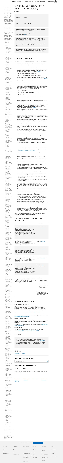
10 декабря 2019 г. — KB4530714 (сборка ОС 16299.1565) (8, 103)
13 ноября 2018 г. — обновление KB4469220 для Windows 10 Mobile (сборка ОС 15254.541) (8, 278)
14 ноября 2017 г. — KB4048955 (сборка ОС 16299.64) (8, 416)
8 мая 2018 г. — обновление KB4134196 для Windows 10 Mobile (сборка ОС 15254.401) (8, 350)
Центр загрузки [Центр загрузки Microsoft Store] (15, 449)
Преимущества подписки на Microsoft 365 (17, 380)
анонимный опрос (19, 344)
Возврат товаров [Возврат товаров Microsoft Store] (15, 452)
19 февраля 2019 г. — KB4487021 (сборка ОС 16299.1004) (8, 238)
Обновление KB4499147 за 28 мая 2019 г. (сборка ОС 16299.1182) (8, 193)
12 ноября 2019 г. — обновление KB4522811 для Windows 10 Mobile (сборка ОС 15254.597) (8, 113)
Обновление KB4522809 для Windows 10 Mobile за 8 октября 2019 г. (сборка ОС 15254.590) (8, 125)
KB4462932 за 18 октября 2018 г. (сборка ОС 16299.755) (8, 285)
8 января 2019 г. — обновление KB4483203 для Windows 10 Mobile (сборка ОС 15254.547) (8, 258)
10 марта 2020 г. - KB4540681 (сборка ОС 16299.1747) (8, 81)
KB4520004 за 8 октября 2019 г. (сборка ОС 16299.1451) (7, 130)
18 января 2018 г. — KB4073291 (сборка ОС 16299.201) (8, 394)
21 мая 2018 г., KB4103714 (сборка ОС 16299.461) (8, 346)
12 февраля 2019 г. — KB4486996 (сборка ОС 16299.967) (8, 247)
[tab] (19, 368)
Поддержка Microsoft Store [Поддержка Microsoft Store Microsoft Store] (16, 451)
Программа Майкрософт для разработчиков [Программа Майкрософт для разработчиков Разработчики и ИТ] (45, 448)
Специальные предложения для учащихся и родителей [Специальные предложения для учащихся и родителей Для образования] (27, 459)
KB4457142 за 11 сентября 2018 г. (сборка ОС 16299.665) (8, 304)
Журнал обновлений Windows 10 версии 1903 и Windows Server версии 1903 (8, 28)
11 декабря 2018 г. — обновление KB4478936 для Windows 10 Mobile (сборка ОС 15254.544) (8, 266)
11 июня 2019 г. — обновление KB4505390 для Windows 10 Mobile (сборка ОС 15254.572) (8, 188)
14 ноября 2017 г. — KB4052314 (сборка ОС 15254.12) (8, 419)
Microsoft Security (35, 378)
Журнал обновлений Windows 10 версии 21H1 (8, 13)
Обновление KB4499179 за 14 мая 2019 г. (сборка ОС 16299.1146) (8, 206)
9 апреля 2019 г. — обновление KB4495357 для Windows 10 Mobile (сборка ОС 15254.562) (8, 215)
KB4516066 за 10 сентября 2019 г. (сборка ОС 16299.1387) (7, 145)
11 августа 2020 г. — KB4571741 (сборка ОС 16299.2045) (8, 55)
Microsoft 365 (19, 1)
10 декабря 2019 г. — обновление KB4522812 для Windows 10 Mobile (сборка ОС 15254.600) (8, 108)
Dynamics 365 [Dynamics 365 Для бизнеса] (33, 452)
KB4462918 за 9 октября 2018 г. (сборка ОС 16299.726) (8, 294)
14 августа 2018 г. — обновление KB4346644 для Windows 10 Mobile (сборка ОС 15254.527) (8, 316)
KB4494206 (34, 107)
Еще (35, 1)
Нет (41, 442)
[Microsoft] (6, 1)
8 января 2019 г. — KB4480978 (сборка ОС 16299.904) (8, 253)
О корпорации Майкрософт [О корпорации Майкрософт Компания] (54, 449)
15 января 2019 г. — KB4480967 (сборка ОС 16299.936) (8, 250)
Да (35, 442)
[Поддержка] (13, 1)
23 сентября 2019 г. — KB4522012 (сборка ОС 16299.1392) (8, 141)
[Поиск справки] (56, 1)
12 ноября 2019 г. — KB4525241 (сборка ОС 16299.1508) (8, 117)
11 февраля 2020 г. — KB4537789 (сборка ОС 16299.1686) (8, 88)
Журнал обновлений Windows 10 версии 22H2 (8, 7)
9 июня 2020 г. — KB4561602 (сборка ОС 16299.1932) (8, 65)
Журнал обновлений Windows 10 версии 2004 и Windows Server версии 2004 (8, 20)
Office (22, 1)
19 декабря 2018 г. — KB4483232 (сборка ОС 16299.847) (8, 262)
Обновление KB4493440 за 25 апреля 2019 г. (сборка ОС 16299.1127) (7, 210)
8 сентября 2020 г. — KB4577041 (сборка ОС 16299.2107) (8, 51)
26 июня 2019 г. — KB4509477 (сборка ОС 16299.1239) (8, 177)
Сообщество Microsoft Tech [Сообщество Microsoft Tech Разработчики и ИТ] (45, 454)
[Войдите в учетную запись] (59, 1)
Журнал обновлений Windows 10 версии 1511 (8, 433)
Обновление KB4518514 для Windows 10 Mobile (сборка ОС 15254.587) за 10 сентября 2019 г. (8, 150)
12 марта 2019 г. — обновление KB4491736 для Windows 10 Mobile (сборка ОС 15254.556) (8, 234)
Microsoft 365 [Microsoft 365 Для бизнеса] (33, 454)
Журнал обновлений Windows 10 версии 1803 (8, 36)
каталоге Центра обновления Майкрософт (22, 316)
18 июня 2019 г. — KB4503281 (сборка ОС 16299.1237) (8, 181)
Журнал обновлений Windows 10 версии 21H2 (8, 10)
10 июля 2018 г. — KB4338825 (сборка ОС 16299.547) (8, 331)
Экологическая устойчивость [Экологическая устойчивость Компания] (54, 456)
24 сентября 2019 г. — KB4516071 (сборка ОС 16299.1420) (8, 138)
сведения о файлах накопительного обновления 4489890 (28, 330)
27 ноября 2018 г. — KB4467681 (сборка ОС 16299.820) (8, 273)
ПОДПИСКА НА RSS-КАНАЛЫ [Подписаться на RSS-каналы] (20, 353)
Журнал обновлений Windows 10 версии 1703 (8, 427)
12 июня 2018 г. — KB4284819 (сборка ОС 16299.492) (8, 342)
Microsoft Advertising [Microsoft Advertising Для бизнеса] (34, 455)
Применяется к (18, 11)
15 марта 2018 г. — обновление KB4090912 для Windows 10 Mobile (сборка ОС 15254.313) (8, 373)
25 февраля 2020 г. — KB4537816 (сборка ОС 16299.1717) (8, 85)
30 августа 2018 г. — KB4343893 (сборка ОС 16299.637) (8, 312)
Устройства (31, 1)
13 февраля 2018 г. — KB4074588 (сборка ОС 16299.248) (8, 388)
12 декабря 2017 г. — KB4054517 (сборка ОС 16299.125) (8, 404)
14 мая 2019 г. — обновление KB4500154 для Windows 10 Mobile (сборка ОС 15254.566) (8, 201)
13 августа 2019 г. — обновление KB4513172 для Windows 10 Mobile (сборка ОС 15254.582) (8, 162)
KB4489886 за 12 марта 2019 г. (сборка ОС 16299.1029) (7, 229)
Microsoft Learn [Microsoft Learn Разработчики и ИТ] (43, 450)
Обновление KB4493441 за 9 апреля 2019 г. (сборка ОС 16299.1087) (7, 221)
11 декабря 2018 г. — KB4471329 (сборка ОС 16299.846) (8, 270)
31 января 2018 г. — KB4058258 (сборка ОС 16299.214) (8, 391)
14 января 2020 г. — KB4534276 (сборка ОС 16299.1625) (8, 95)
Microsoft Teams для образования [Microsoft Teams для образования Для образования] (25, 451)
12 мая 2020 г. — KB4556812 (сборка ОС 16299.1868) (8, 68)
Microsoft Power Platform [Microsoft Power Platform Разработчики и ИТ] (45, 457)
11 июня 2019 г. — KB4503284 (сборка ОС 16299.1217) (8, 184)
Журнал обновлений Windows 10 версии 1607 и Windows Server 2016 (9, 430)
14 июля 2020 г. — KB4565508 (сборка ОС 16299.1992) (8, 58)
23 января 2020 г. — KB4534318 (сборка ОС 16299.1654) (8, 91)
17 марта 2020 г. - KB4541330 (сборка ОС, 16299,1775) (8, 78)
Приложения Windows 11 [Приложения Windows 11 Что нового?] (6, 453)
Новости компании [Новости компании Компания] (53, 451)
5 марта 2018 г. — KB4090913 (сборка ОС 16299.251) (8, 381)
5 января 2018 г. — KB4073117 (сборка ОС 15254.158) (8, 398)
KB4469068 (39, 71)
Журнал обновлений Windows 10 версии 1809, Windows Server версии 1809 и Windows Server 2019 (8, 32)
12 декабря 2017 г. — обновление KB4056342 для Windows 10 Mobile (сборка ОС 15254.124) (8, 409)
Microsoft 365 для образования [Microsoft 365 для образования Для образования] (26, 453)
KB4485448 (41, 313)
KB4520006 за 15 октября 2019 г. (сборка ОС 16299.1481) (8, 121)
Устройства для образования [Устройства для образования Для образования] (26, 449)
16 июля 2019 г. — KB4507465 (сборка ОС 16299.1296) (8, 166)
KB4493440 (43, 241)
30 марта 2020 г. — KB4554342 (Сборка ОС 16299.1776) (8, 75)
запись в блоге (42, 340)
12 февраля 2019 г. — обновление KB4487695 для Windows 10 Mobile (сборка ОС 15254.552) (8, 242)
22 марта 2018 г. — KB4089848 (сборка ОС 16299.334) (8, 369)
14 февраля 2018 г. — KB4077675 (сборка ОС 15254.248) (8, 384)
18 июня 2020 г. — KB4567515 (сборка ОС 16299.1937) (8, 61)
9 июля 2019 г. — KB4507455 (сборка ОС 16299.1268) (8, 169)
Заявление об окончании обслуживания (7, 45)
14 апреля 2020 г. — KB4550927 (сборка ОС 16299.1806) (8, 71)
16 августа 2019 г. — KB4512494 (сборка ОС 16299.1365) (8, 154)
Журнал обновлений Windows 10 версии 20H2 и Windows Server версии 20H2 (9, 16)
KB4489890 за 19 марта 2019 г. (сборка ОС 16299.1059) (7, 225)
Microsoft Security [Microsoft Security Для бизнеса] (34, 449)
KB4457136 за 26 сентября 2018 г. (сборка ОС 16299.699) (8, 297)
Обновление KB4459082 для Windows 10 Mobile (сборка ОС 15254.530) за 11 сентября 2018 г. (8, 308)
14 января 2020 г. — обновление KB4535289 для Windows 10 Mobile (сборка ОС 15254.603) (8, 99)
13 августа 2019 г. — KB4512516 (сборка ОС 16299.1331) (8, 157)
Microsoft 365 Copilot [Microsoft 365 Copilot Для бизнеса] (34, 457)
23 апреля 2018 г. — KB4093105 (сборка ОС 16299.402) (8, 357)
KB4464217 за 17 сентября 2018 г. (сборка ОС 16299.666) (8, 300)
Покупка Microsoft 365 (41, 1)
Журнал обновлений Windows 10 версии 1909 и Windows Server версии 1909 (8, 24)
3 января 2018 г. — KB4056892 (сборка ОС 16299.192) (8, 401)
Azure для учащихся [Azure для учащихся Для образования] (25, 461)
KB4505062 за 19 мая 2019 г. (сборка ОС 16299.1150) (8, 197)
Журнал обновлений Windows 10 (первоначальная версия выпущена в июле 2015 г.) (8, 437)
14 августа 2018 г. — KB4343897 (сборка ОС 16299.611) (8, 320)
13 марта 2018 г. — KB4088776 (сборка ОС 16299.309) (8, 378)
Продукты (26, 1)
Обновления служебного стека (34, 311)
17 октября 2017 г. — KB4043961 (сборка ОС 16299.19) (8, 423)
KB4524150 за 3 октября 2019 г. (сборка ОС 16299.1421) (7, 134)
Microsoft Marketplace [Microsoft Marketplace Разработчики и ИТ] (44, 455)
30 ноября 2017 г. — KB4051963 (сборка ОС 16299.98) (8, 413)
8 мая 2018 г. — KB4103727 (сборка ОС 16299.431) (8, 354)
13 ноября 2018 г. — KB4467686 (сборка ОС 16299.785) (8, 282)
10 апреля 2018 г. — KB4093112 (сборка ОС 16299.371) (8, 366)
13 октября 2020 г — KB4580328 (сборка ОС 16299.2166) (8, 48)
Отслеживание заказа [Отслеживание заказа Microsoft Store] (16, 454)
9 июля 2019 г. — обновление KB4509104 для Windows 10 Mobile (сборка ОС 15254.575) (8, 173)
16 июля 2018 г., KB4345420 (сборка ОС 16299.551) (8, 327)
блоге (25, 34)
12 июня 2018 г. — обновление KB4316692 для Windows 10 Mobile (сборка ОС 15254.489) (8, 338)
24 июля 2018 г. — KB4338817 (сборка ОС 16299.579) (8, 324)
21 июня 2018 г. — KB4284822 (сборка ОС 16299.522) (8, 334)
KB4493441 (43, 228)
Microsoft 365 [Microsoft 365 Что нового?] (4, 449)
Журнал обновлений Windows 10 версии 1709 (8, 39)
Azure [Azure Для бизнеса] (32, 451)
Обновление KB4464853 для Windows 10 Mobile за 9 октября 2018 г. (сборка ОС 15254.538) (8, 289)
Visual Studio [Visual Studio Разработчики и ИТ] (43, 460)
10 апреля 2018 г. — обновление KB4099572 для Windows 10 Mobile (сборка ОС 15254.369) (8, 362)
